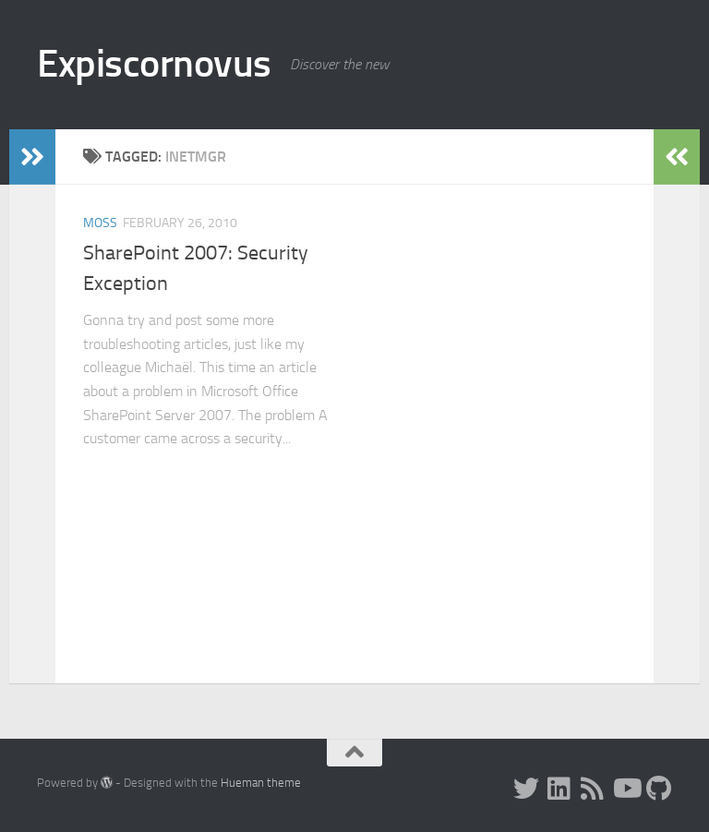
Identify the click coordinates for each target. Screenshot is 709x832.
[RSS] (593, 789)
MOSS (100, 223)
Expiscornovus (154, 64)
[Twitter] (526, 789)
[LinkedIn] (559, 789)
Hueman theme (261, 783)
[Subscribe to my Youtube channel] (626, 789)
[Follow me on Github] (659, 789)
